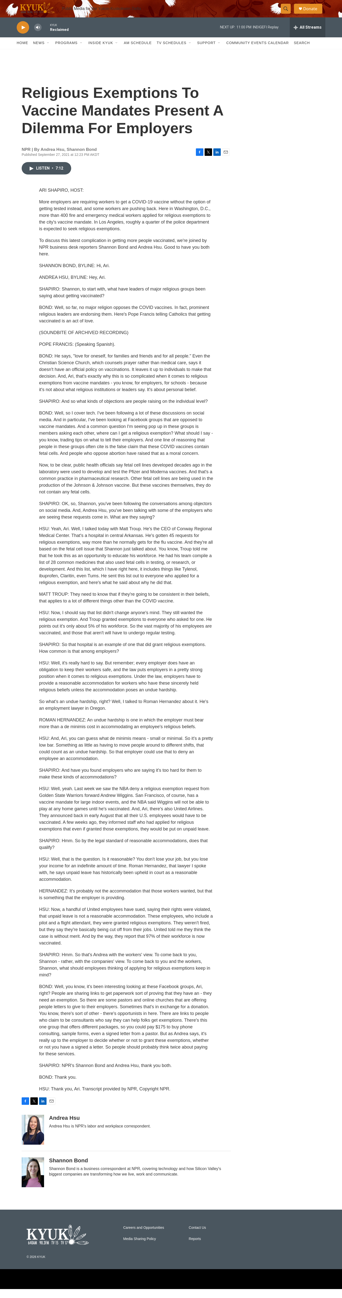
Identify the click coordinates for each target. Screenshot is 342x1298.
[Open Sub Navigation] (48, 52)
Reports (195, 1247)
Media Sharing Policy (139, 1247)
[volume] (38, 36)
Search (302, 52)
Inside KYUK (100, 52)
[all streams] (307, 36)
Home (22, 52)
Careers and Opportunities (143, 1236)
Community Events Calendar (257, 52)
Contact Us (197, 1236)
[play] (23, 36)
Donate (312, 13)
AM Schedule (138, 52)
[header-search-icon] (287, 13)
